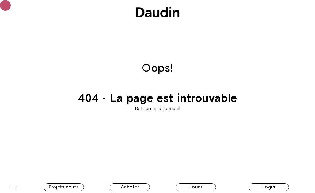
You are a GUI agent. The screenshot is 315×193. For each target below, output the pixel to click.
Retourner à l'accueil (157, 109)
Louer (196, 187)
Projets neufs (64, 187)
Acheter (130, 187)
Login (268, 187)
